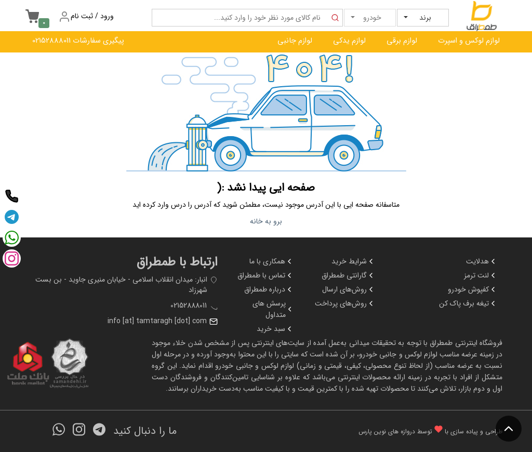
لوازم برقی (402, 41)
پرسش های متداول (273, 309)
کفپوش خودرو (472, 289)
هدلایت (481, 261)
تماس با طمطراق (265, 275)
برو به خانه (266, 221)
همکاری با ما (271, 261)
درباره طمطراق (269, 289)
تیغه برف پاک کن (468, 303)
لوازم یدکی (349, 41)
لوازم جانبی (294, 41)
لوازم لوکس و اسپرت (469, 41)
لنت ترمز (480, 275)
